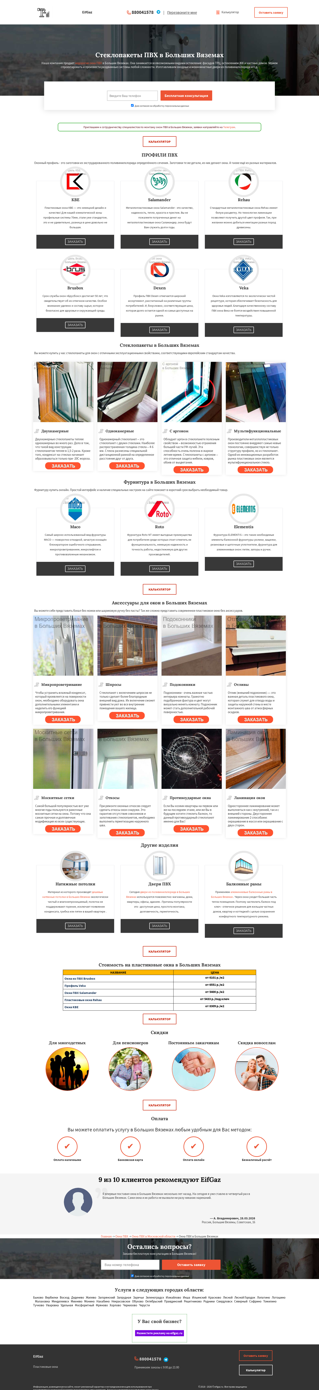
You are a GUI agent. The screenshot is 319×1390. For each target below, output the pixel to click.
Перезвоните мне (182, 12)
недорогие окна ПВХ (88, 63)
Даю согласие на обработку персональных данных (160, 105)
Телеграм (229, 127)
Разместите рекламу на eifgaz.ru (159, 1333)
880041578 (143, 12)
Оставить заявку (271, 12)
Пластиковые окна (45, 1367)
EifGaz (38, 1356)
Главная (106, 1236)
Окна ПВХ (121, 1236)
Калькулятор (227, 12)
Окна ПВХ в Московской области (153, 1236)
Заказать (75, 242)
